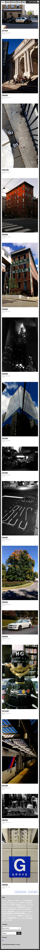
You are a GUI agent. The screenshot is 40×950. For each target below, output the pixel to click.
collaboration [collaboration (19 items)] (5, 902)
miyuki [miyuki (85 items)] (11, 911)
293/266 (5, 374)
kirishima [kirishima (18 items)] (4, 909)
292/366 (5, 438)
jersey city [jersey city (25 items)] (30, 905)
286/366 (5, 820)
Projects (14, 2)
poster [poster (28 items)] (30, 911)
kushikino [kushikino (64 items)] (11, 909)
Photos (8, 2)
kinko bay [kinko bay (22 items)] (29, 907)
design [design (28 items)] (12, 902)
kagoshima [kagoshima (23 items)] (5, 907)
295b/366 (5, 170)
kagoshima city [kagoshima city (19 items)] (13, 907)
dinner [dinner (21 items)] (16, 902)
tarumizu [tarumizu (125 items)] (12, 918)
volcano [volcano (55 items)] (29, 918)
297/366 (5, 31)
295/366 (5, 234)
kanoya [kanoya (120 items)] (21, 907)
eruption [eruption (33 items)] (22, 902)
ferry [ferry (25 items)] (8, 905)
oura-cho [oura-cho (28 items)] (24, 911)
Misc (24, 2)
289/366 (5, 602)
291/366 (5, 473)
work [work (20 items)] (7, 920)
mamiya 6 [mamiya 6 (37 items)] (20, 909)
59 (34, 892)
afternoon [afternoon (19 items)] (4, 900)
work (30, 1)
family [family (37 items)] (4, 905)
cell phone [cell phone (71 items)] (28, 900)
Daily (19, 2)
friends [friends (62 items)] (19, 905)
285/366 (5, 885)
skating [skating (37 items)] (4, 916)
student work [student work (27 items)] (12, 916)
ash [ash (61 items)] (9, 901)
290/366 (5, 537)
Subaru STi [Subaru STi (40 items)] (28, 916)
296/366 (5, 95)
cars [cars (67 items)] (17, 900)
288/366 (5, 636)
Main (3, 2)
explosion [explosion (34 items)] (29, 902)
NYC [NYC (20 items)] (20, 911)
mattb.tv (34, 1)
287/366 (5, 786)
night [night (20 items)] (16, 911)
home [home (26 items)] (24, 905)
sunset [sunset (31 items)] (4, 918)
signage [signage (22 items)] (28, 913)
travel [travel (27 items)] (23, 918)
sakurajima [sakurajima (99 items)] (7, 913)
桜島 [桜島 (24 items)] (10, 920)
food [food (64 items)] (13, 905)
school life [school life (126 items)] (19, 913)
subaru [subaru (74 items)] (20, 916)
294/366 (5, 309)
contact (18, 944)
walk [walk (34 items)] (3, 920)
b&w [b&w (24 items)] (13, 900)
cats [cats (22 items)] (21, 900)
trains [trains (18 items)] (19, 918)
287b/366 (5, 711)
